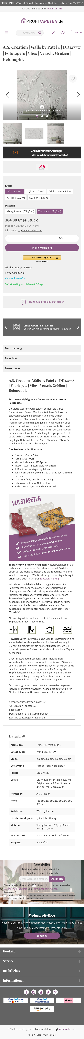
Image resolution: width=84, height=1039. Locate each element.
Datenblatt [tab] (11, 358)
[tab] (42, 348)
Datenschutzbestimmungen (30, 895)
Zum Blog (42, 935)
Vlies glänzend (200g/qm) (20, 211)
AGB (73, 895)
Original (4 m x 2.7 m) (60, 191)
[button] (42, 258)
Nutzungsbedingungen (45, 888)
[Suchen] (40, 33)
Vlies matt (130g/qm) (49, 211)
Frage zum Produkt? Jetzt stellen (46, 301)
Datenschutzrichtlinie (15, 888)
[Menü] (6, 33)
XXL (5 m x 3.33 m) (39, 197)
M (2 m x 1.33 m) (35, 191)
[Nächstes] (77, 96)
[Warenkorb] (76, 32)
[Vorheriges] (6, 96)
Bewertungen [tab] (13, 368)
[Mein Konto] (53, 32)
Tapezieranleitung (50, 578)
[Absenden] (57, 879)
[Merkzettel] (62, 32)
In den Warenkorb (42, 247)
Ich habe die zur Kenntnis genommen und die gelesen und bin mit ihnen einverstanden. (41, 896)
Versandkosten (67, 1029)
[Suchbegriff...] (26, 33)
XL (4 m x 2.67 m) (16, 197)
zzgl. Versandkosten (30, 230)
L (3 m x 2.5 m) (14, 191)
